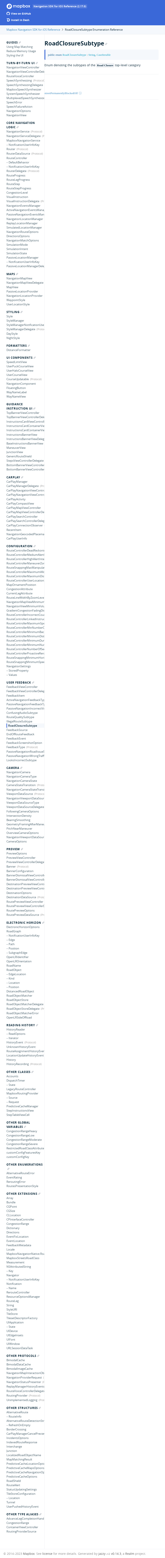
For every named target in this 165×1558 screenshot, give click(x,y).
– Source (11, 1098)
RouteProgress (15, 175)
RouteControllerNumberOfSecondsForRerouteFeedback (25, 649)
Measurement (15, 1262)
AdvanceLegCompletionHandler (25, 1518)
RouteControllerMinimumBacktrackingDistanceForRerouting (25, 632)
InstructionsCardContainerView (25, 426)
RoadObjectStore (17, 1000)
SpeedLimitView (16, 362)
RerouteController (18, 1292)
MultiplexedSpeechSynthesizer (25, 98)
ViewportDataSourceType (22, 803)
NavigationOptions (18, 111)
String (10, 1305)
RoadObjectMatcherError (22, 1013)
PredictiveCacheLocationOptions (25, 1464)
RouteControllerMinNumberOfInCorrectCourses (25, 628)
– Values (11, 675)
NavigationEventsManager (23, 206)
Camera (14, 768)
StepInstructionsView (20, 1110)
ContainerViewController (22, 1527)
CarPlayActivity (16, 499)
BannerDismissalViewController (25, 875)
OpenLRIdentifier (17, 957)
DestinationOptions (19, 893)
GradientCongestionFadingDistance (25, 610)
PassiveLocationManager (22, 257)
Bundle (10, 1202)
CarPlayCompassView (20, 503)
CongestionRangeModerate (24, 1140)
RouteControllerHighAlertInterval (25, 559)
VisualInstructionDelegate (22, 201)
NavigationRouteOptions (22, 232)
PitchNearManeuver (19, 828)
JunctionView (14, 452)
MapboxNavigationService (23, 140)
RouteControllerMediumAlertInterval (25, 555)
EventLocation (15, 1241)
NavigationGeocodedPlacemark (25, 534)
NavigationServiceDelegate (23, 136)
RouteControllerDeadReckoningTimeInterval (25, 550)
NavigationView (16, 115)
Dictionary (13, 1228)
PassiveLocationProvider (22, 291)
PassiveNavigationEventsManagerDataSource (25, 214)
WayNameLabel (16, 392)
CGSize (10, 1211)
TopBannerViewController (22, 413)
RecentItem (13, 530)
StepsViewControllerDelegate (25, 461)
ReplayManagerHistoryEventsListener (25, 1386)
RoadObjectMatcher (19, 995)
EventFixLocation (17, 1237)
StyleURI (11, 1309)
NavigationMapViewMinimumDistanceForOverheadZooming (25, 602)
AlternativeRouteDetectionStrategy (25, 1421)
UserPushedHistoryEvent (22, 1506)
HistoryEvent (14, 1042)
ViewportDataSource (19, 794)
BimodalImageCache (19, 1369)
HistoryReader (15, 1029)
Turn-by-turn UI (22, 63)
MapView (12, 287)
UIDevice (12, 1331)
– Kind (10, 978)
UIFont (10, 1339)
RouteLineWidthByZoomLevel (25, 598)
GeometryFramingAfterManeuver (25, 824)
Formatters (18, 346)
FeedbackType (15, 747)
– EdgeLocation (16, 974)
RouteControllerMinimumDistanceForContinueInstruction (25, 636)
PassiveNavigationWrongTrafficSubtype (25, 756)
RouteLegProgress (18, 180)
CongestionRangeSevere (22, 1144)
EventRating (14, 1177)
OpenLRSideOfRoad (19, 1017)
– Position (12, 948)
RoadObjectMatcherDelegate (24, 1004)
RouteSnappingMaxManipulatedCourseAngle (25, 568)
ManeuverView (16, 448)
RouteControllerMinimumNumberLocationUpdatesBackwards (25, 645)
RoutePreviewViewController (24, 902)
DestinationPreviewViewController (25, 884)
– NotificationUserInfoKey (23, 145)
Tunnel (10, 1502)
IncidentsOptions (17, 1438)
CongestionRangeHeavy (21, 1131)
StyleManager (15, 320)
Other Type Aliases (23, 1514)
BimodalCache (15, 1360)
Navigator (12, 1275)
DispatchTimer (15, 1080)
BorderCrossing (16, 1429)
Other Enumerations (24, 1166)
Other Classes (20, 1072)
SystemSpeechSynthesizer (23, 94)
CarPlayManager (17, 482)
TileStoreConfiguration (20, 1494)
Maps (12, 274)
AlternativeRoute (17, 1412)
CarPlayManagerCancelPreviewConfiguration (25, 1434)
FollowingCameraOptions (22, 811)
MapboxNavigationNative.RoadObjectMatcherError (25, 1254)
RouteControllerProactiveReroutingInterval (25, 653)
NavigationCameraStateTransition (25, 789)
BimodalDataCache (18, 1364)
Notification (14, 1284)
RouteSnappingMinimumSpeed (25, 662)
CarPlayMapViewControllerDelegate (25, 512)
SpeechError (14, 102)
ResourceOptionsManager (23, 1297)
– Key (9, 1271)
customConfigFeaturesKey (23, 1152)
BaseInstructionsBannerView (24, 443)
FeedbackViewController (22, 687)
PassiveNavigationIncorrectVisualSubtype (25, 708)
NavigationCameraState (21, 781)
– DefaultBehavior (17, 162)
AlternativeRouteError (20, 1173)
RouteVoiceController (20, 76)
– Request (12, 1102)
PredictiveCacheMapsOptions (25, 1468)
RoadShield (13, 1481)
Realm (129, 1554)
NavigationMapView (19, 278)
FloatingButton (16, 388)
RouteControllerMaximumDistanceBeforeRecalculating (25, 576)
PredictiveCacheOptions (21, 1476)
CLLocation (13, 1215)
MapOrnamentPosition (21, 585)
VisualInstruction (17, 197)
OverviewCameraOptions (22, 833)
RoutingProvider (17, 1395)
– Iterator (12, 1038)
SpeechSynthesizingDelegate (24, 85)
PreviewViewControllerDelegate (25, 862)
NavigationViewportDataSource (25, 798)
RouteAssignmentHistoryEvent (25, 1051)
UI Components (21, 358)
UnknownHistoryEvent (21, 1047)
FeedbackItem (15, 696)
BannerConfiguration (20, 871)
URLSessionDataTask (19, 1348)
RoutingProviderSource (21, 1531)
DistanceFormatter (18, 350)
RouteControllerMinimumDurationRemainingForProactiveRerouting (25, 640)
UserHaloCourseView (19, 370)
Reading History (22, 1025)
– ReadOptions (15, 1034)
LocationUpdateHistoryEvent (25, 1055)
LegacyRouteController (21, 1089)
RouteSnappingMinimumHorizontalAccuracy (25, 658)
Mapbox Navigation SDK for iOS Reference (33, 30)
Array (9, 1198)
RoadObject (13, 970)
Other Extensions (23, 1194)
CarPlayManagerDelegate (22, 486)
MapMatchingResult (19, 1459)
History (11, 1060)
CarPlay (14, 477)
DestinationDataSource (21, 897)
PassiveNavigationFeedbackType (25, 704)
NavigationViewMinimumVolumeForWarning (25, 606)
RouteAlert (13, 1485)
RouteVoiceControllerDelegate (25, 1391)
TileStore (12, 1314)
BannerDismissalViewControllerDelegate (25, 879)
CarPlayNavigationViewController (25, 490)
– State (10, 1085)
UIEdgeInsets (14, 1335)
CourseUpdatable (17, 379)
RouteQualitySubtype (20, 717)
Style (9, 316)
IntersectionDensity (19, 816)
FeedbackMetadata (18, 1245)
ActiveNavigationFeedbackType (25, 700)
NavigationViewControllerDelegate (25, 72)
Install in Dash (17, 20)
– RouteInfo (13, 1416)
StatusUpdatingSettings (21, 1489)
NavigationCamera (18, 772)
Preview (14, 849)
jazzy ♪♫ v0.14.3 (109, 1554)
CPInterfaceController (20, 1219)
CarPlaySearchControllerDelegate (25, 521)
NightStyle (13, 338)
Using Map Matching (19, 47)
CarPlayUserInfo (16, 538)
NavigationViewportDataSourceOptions (25, 837)
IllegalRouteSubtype (19, 721)
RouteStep (13, 184)
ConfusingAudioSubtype (22, 713)
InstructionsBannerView (21, 435)
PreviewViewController (20, 858)
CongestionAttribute (19, 589)
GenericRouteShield (19, 456)
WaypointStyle (15, 300)
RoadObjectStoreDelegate (23, 1009)
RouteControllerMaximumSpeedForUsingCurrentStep (25, 623)
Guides (13, 42)
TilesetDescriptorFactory (22, 1318)
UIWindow (13, 1344)
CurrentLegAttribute (19, 593)
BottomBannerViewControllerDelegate (25, 469)
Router (10, 149)
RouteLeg (12, 1301)
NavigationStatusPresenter (23, 1382)
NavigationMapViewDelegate (24, 283)
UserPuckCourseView (20, 366)
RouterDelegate (16, 171)
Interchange (14, 1446)
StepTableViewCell (17, 1115)
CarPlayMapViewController (23, 508)
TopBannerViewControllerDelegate (25, 417)
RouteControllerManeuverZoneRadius (25, 563)
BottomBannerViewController (25, 465)
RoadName (13, 965)
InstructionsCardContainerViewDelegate (25, 430)
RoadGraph (13, 931)
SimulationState (16, 253)
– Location (13, 983)
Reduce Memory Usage (21, 51)
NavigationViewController (22, 67)
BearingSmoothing (18, 820)
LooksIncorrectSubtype (21, 760)
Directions (12, 1232)
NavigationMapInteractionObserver (25, 1373)
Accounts (12, 1076)
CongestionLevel (17, 192)
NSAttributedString (18, 1267)
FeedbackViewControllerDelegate (25, 691)
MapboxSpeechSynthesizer (23, 89)
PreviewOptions (16, 853)
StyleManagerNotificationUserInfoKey (25, 325)
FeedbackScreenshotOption (24, 743)
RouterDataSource (18, 153)
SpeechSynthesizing (19, 80)
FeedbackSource (17, 730)
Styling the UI (14, 55)
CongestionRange (17, 1224)
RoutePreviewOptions (20, 910)
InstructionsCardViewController (25, 421)
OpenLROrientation (19, 961)
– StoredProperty (17, 670)
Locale (10, 1249)
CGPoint (11, 1206)
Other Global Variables (18, 1125)
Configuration (21, 546)
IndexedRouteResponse (21, 1442)
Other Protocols (22, 1356)
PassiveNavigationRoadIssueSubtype (25, 751)
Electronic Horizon (25, 923)
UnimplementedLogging (21, 1400)
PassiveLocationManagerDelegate (25, 266)
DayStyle (12, 334)
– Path (10, 944)
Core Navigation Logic (20, 125)
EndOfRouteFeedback (20, 734)
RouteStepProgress (18, 188)
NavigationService (17, 131)
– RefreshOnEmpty (18, 1425)
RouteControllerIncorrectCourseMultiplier (25, 615)
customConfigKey (17, 1157)
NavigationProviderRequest (24, 1377)
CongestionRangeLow (20, 1135)
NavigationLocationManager (24, 219)
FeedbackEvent (16, 738)
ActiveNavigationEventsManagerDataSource (25, 210)
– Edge (10, 940)
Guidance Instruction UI (20, 406)
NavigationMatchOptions (22, 240)
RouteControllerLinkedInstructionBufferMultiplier (25, 619)
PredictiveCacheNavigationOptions (25, 1472)
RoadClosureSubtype (22, 726)
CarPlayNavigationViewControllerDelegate (25, 495)
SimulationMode (17, 245)
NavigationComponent (21, 384)
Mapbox (29, 1554)
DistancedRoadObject (20, 991)
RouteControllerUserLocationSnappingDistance (25, 580)
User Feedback (20, 682)
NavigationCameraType (21, 776)
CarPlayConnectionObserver (24, 525)
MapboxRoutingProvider (22, 1093)
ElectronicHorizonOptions (23, 927)
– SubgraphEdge (16, 953)
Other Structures (23, 1408)
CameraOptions (16, 841)
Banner (11, 866)
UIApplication (15, 1322)
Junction (11, 1451)
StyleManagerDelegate (20, 329)
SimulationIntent (17, 249)
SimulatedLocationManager (24, 227)
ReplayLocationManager (22, 223)
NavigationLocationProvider (24, 296)
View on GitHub (18, 13)
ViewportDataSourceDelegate (25, 807)
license (47, 1554)
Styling (14, 312)
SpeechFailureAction (19, 106)
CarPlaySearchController (22, 516)
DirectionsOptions (18, 236)
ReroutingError (16, 1182)
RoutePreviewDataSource (22, 915)
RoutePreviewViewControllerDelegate (25, 906)
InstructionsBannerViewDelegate (25, 439)
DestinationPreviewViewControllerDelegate (25, 888)
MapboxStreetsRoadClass (22, 1258)
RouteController (16, 158)
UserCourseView (16, 375)
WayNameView (16, 396)
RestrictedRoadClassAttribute (25, 1148)
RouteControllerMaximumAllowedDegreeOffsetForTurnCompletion (25, 572)
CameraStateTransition (21, 785)
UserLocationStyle (18, 304)
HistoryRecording (17, 1064)
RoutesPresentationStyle (22, 1186)
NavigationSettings (18, 666)
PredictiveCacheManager (22, 1106)
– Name (11, 1288)
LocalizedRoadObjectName (23, 1455)
